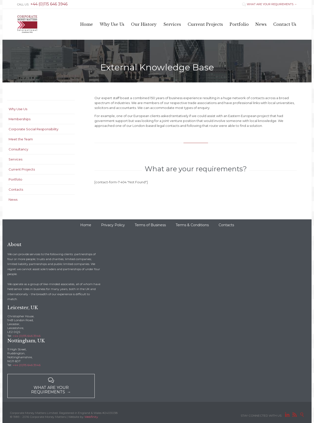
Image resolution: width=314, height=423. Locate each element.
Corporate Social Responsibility (33, 129)
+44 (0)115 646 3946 (26, 336)
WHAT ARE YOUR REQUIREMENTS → (269, 4)
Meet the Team (21, 139)
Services (15, 159)
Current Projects (22, 169)
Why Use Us (18, 109)
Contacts (16, 189)
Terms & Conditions (192, 225)
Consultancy (18, 149)
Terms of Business (150, 225)
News (13, 199)
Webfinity (91, 417)
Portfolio (15, 179)
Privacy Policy (113, 225)
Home (85, 225)
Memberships (19, 119)
